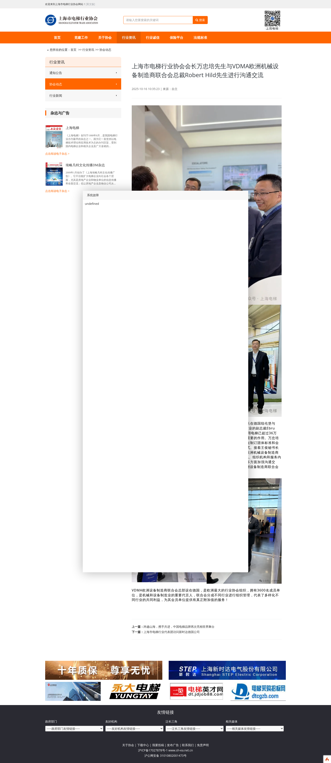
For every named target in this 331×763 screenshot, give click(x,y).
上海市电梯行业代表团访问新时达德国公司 (172, 632)
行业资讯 (129, 37)
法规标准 (200, 37)
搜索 (200, 20)
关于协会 (105, 37)
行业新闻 (83, 95)
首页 (57, 37)
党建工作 (81, 37)
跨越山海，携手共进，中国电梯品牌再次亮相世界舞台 (179, 627)
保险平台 (176, 37)
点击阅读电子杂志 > (57, 154)
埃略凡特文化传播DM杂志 (85, 165)
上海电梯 (72, 128)
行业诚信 (152, 37)
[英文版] (90, 4)
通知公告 (83, 72)
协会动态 (105, 50)
